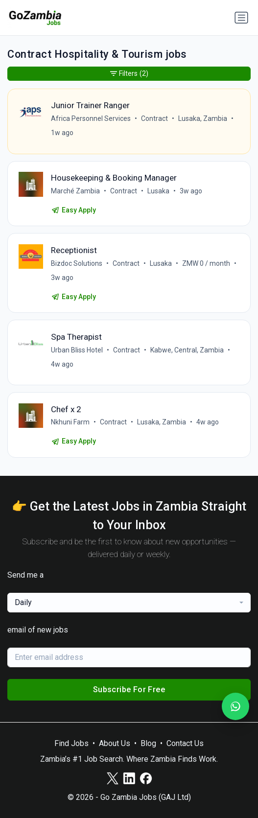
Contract (154, 118)
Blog (148, 743)
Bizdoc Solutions (76, 263)
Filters (129, 74)
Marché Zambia (75, 191)
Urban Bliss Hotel (77, 350)
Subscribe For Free (129, 689)
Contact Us (185, 743)
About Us (114, 743)
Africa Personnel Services (91, 118)
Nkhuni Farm (70, 422)
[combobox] (129, 602)
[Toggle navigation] (241, 17)
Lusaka (158, 191)
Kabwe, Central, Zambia (187, 350)
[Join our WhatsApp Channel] (235, 706)
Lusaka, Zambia (202, 118)
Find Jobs (71, 743)
